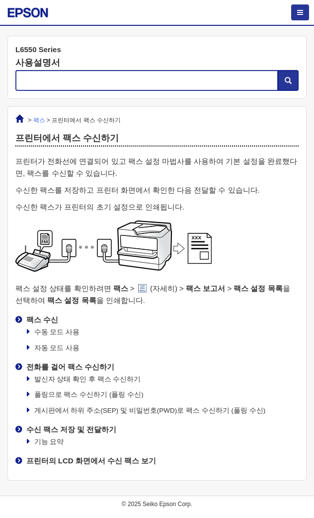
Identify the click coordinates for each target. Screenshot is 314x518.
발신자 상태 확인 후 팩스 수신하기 (87, 379)
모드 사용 (57, 332)
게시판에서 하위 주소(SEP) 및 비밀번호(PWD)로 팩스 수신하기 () (150, 410)
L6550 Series (38, 49)
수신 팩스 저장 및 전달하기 (71, 429)
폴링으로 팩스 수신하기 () (89, 394)
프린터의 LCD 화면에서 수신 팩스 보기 (91, 460)
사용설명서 (37, 63)
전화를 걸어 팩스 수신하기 (70, 367)
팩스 (39, 120)
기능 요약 (49, 441)
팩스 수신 (42, 319)
